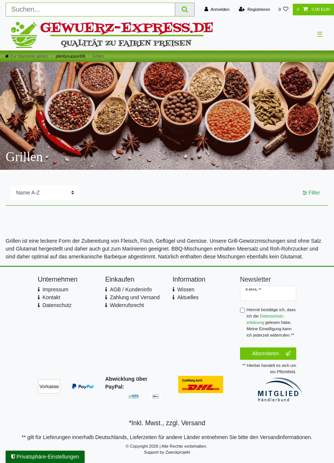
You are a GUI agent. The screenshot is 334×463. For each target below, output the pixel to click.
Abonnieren (271, 353)
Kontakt (51, 297)
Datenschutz (57, 305)
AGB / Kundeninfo (131, 289)
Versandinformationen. (286, 437)
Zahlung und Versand (135, 297)
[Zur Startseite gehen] (26, 56)
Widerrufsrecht (127, 305)
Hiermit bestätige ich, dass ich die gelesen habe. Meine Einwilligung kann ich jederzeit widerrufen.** (271, 322)
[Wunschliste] (283, 9)
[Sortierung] (45, 192)
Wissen (185, 289)
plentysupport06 (70, 56)
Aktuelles (187, 297)
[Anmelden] (217, 9)
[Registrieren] (254, 9)
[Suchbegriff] (90, 9)
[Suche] (185, 9)
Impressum (55, 289)
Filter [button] (311, 193)
